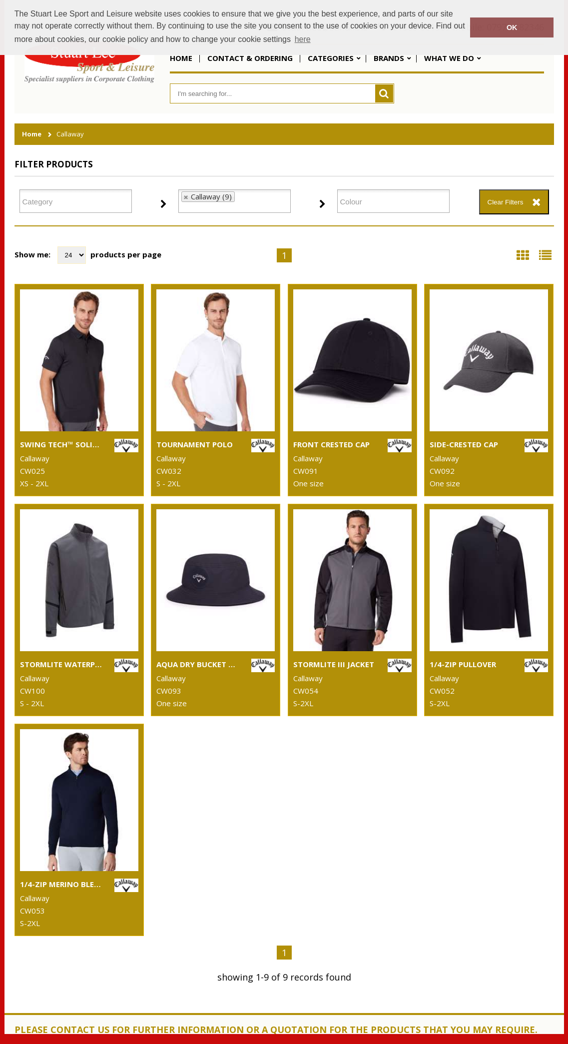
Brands (389, 58)
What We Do (449, 58)
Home (181, 58)
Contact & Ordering (250, 58)
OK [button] (512, 27)
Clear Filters (506, 202)
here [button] (303, 39)
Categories (331, 58)
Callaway (70, 134)
